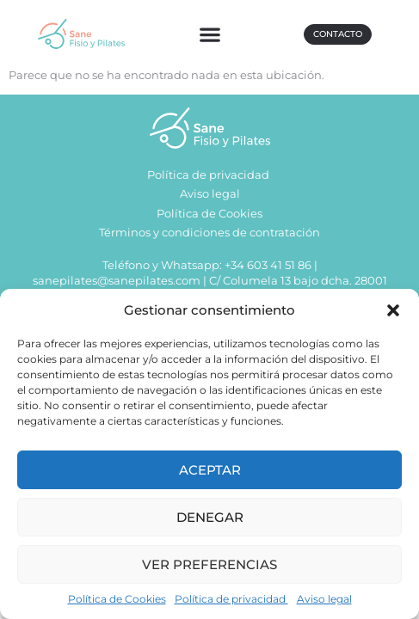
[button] (393, 310)
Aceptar (210, 470)
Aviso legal (324, 598)
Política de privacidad (231, 598)
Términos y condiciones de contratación (209, 235)
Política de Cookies (117, 598)
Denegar (209, 517)
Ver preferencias (209, 564)
